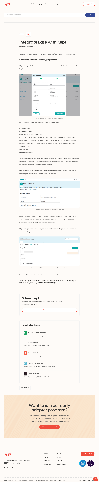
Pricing (56, 4)
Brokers (33, 4)
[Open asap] (95, 479)
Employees (48, 4)
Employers (41, 4)
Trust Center (47, 464)
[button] (64, 4)
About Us (59, 460)
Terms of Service (91, 480)
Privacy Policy (83, 480)
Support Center (61, 464)
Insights (59, 457)
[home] (13, 4)
